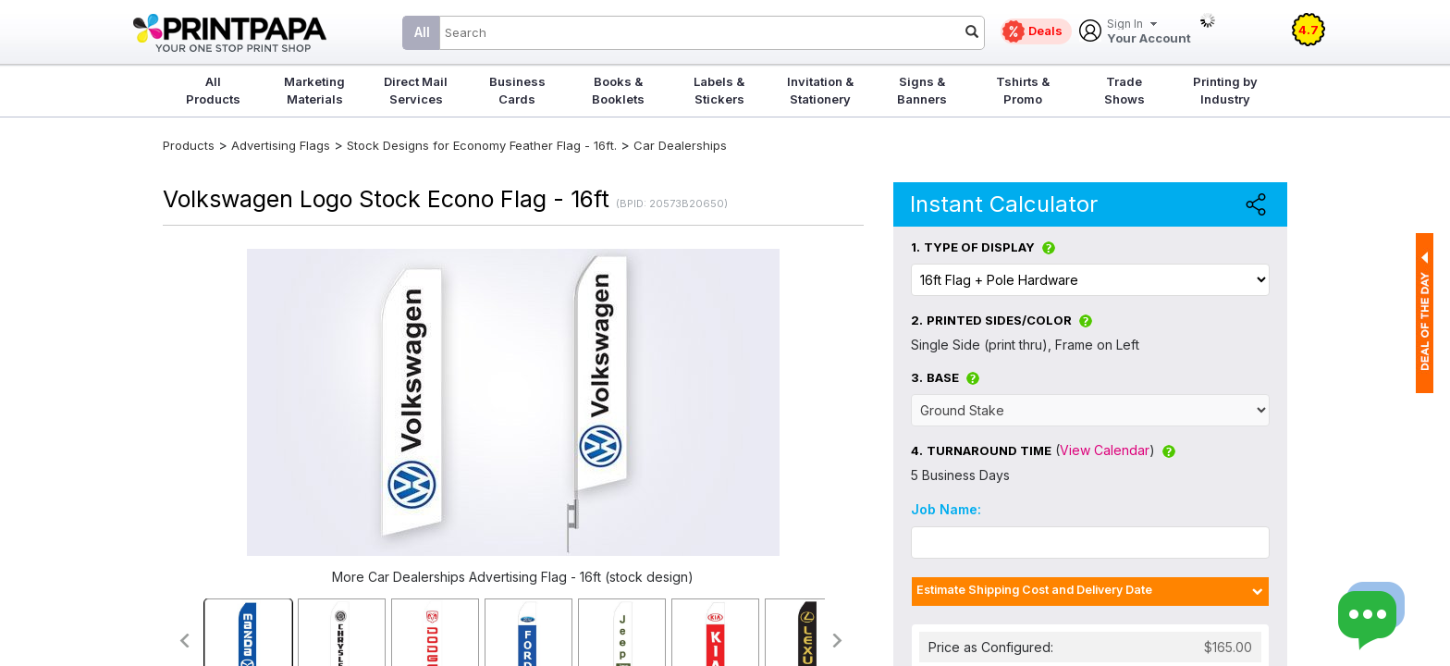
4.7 (1308, 29)
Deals (1045, 30)
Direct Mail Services (416, 90)
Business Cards (517, 90)
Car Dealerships (680, 145)
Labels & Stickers (719, 90)
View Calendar (1104, 450)
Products (189, 145)
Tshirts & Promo (1023, 90)
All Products (213, 90)
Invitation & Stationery (820, 90)
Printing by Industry (1225, 90)
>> (838, 641)
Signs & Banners (922, 90)
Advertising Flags (280, 145)
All (422, 32)
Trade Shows (1124, 90)
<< (183, 641)
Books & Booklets (618, 90)
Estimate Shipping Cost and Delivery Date (1034, 590)
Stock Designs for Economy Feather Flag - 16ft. (482, 145)
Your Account (1149, 31)
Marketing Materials (314, 90)
